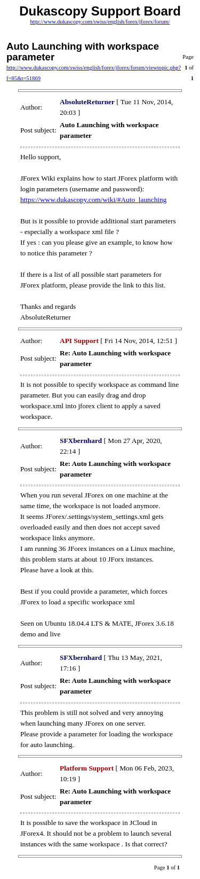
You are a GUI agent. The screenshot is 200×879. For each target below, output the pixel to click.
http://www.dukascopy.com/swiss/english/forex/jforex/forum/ (100, 22)
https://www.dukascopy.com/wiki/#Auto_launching (93, 200)
